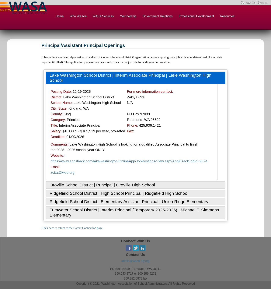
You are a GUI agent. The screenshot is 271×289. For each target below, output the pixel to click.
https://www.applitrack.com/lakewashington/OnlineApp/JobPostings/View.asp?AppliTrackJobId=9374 (128, 161)
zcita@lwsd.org (62, 172)
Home (60, 16)
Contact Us (248, 2)
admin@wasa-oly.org (135, 261)
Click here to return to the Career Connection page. (72, 228)
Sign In (262, 2)
